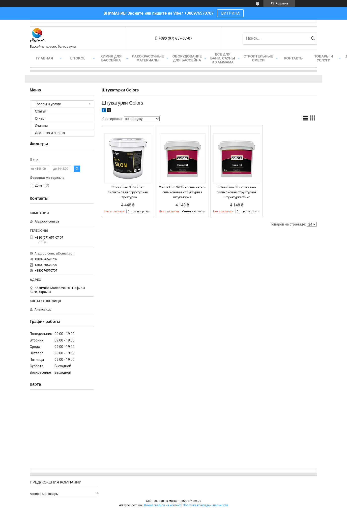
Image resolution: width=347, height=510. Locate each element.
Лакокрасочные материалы (148, 58)
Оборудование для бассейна (187, 58)
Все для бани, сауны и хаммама (222, 58)
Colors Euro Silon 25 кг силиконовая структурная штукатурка (128, 192)
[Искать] (313, 38)
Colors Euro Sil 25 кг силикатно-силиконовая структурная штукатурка (182, 192)
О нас (39, 118)
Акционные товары (44, 494)
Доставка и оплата (50, 133)
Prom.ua (195, 501)
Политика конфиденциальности (205, 505)
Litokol (77, 58)
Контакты (293, 58)
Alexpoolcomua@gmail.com (54, 253)
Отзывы (41, 126)
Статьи (40, 111)
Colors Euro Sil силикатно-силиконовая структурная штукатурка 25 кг (237, 192)
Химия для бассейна (111, 58)
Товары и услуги (323, 58)
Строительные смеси (258, 58)
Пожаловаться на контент (162, 505)
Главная (44, 58)
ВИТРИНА (230, 13)
